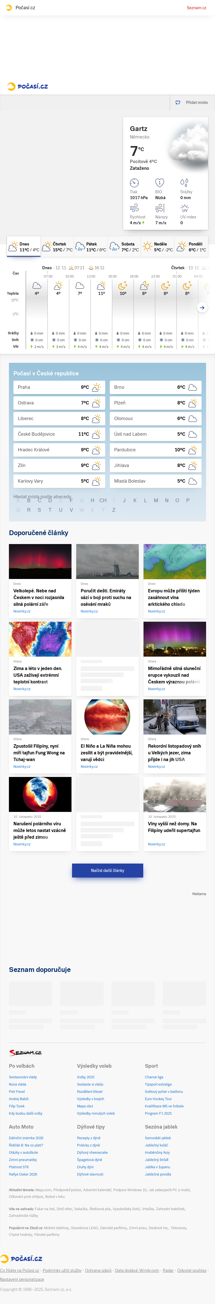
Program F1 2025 (158, 1113)
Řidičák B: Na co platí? (26, 1145)
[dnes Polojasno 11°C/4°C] (23, 246)
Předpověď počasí (67, 1190)
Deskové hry (159, 1228)
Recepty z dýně (89, 1138)
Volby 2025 (85, 1077)
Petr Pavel (17, 1092)
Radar (168, 1270)
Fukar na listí (44, 1209)
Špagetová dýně (89, 1160)
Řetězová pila (100, 1209)
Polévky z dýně (88, 1145)
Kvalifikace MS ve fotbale (164, 1106)
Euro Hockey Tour (158, 1099)
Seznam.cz (196, 8)
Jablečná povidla (158, 1174)
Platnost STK (19, 1167)
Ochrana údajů (98, 1270)
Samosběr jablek (158, 1138)
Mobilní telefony (56, 1228)
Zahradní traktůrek (170, 1209)
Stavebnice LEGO (84, 1228)
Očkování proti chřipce (26, 1197)
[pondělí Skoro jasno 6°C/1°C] (191, 246)
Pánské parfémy (46, 1235)
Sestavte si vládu (90, 1084)
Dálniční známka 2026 (26, 1138)
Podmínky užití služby (62, 1270)
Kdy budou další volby (25, 1113)
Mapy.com (43, 1190)
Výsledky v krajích (90, 1099)
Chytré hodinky (20, 1235)
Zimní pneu (138, 1228)
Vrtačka (148, 1209)
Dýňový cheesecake (92, 1153)
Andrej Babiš (18, 1099)
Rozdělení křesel (89, 1092)
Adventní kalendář (97, 1190)
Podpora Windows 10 (129, 1190)
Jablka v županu (157, 1167)
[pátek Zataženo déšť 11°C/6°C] (91, 246)
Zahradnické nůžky (23, 1216)
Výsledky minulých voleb (96, 1113)
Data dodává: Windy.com (137, 1270)
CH (103, 500)
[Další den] (202, 307)
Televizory (178, 1228)
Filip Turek (17, 1106)
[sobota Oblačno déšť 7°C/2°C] (124, 246)
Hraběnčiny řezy (157, 1153)
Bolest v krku (55, 1197)
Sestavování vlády (23, 1077)
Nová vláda (17, 1084)
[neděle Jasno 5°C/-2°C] (158, 246)
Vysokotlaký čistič (126, 1209)
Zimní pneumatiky (23, 1160)
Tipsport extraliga (158, 1084)
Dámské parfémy (113, 1228)
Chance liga (154, 1077)
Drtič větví (64, 1209)
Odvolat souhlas (191, 1270)
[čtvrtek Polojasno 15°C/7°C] (57, 246)
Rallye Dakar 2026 (23, 1174)
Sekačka (80, 1209)
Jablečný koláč (156, 1145)
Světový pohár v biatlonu (164, 1092)
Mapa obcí (85, 1106)
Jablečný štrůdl (156, 1160)
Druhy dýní (85, 1167)
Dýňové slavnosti (90, 1174)
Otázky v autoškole (23, 1153)
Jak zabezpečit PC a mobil (169, 1190)
